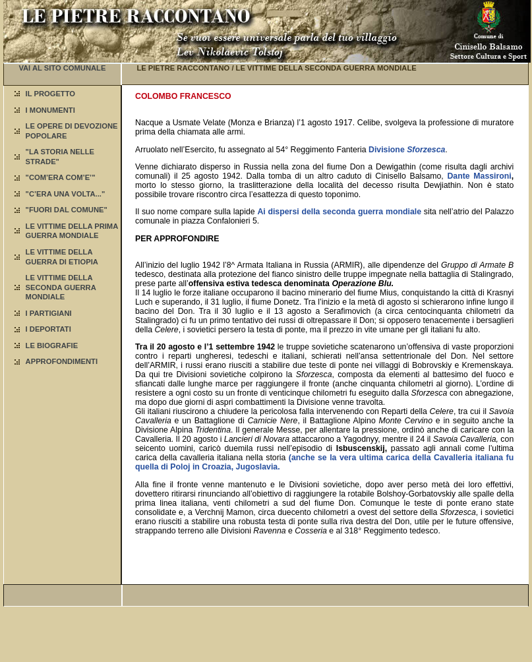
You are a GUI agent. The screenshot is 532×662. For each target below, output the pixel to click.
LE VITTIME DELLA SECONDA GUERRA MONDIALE (61, 287)
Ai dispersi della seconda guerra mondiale (339, 211)
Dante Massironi (479, 176)
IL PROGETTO (50, 94)
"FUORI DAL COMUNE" (66, 210)
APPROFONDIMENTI (62, 361)
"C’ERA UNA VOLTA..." (65, 194)
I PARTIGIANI (49, 313)
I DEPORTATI (48, 329)
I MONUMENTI (50, 110)
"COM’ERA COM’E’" (61, 177)
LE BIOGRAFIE (52, 345)
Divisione (407, 149)
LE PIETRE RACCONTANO (182, 68)
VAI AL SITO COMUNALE (61, 68)
